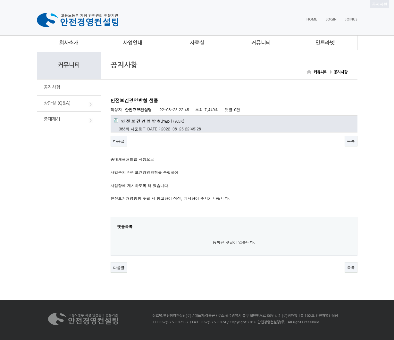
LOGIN (331, 19)
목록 (351, 141)
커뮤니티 (261, 42)
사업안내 (132, 42)
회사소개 (69, 42)
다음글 (119, 141)
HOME (311, 19)
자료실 (197, 42)
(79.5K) (149, 121)
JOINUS (351, 19)
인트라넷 (325, 42)
